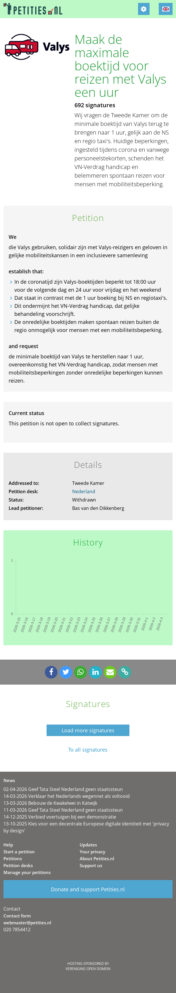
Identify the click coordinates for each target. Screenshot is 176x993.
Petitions (12, 858)
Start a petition (19, 851)
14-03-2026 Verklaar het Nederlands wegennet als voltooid (66, 796)
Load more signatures (88, 730)
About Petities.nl (97, 858)
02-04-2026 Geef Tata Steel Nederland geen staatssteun (63, 789)
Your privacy (92, 851)
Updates (88, 845)
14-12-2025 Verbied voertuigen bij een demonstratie (59, 817)
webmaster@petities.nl (27, 922)
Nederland (83, 491)
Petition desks (18, 865)
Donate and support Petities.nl (88, 889)
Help (8, 845)
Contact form (17, 916)
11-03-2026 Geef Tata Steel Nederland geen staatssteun (63, 810)
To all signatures (88, 750)
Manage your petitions (27, 872)
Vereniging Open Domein (88, 968)
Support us (91, 865)
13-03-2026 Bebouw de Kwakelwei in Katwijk (50, 803)
